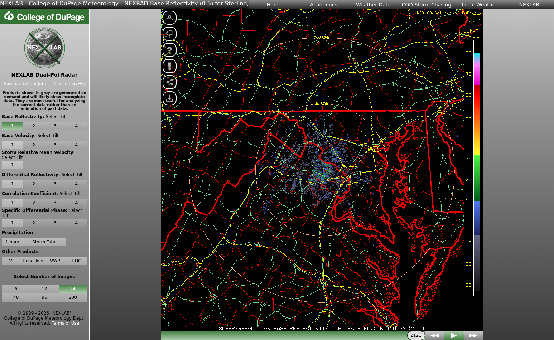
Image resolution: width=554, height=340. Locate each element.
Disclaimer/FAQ (69, 83)
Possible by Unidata (25, 83)
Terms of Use (65, 323)
